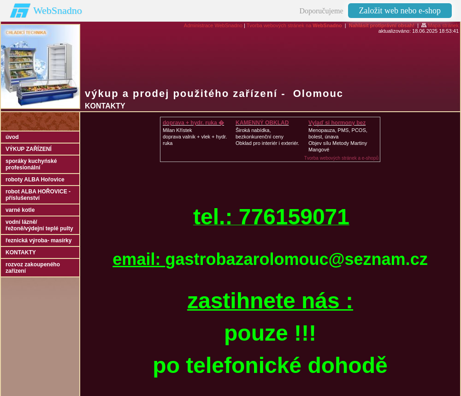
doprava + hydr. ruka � (193, 123)
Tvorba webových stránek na (294, 25)
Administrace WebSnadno (213, 25)
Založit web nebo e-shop (400, 10)
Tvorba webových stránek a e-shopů (341, 158)
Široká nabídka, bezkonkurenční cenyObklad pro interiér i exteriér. (267, 136)
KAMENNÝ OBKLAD (262, 123)
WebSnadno (57, 10)
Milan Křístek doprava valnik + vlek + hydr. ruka (195, 136)
